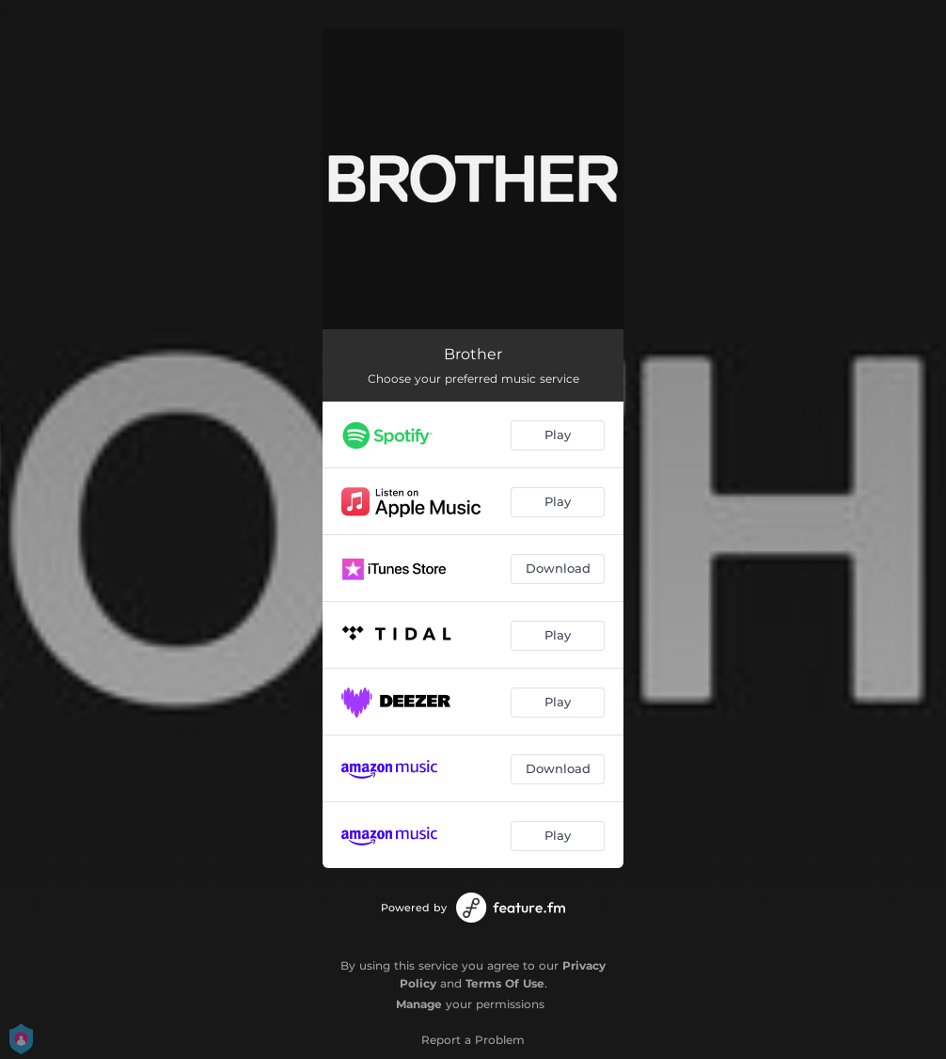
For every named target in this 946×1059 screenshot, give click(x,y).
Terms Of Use (504, 983)
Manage (419, 1004)
